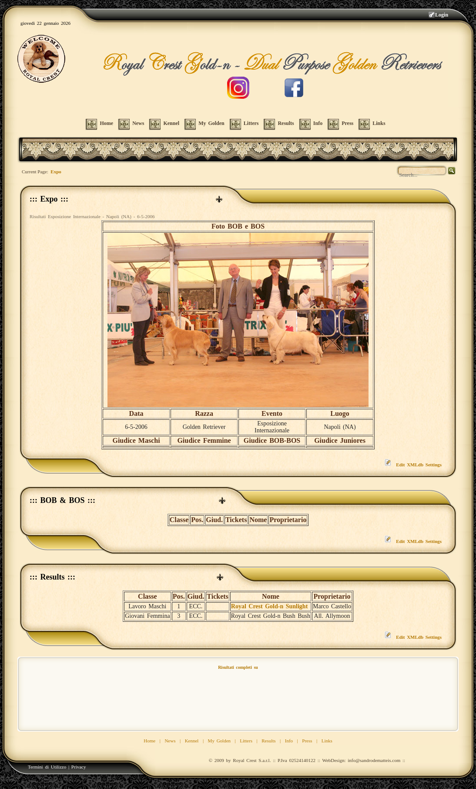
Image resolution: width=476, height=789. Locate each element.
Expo (55, 171)
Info (289, 740)
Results (268, 740)
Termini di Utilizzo (47, 766)
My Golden (219, 740)
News (169, 740)
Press (307, 740)
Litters (246, 740)
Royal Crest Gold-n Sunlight (269, 606)
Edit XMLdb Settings (419, 464)
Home (149, 740)
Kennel (192, 740)
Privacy (78, 766)
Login (441, 15)
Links (327, 740)
